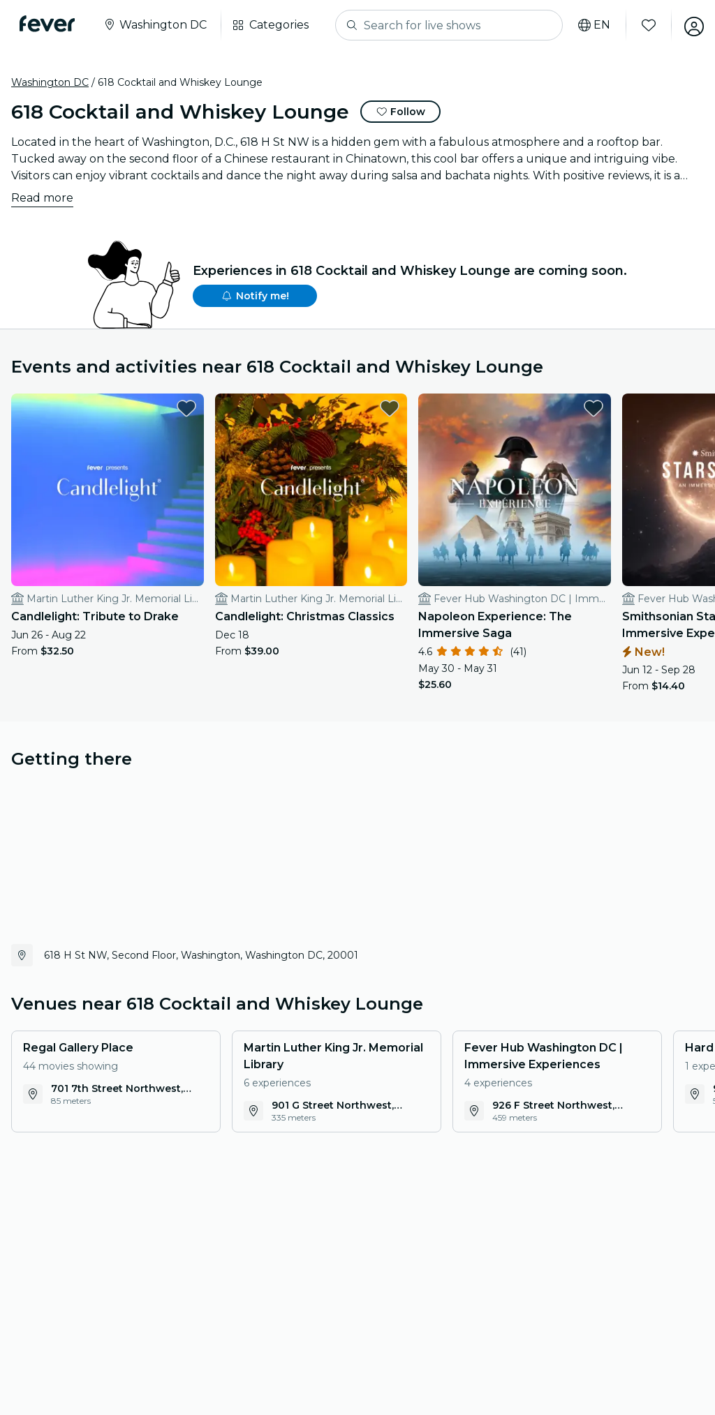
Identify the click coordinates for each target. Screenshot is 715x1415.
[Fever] (50, 23)
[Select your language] (588, 25)
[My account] (688, 25)
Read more (42, 197)
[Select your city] (157, 25)
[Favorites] (643, 25)
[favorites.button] (158, 408)
